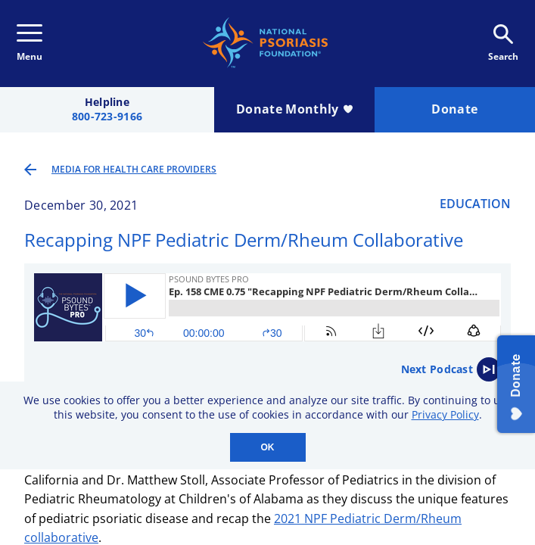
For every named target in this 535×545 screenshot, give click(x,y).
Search (503, 43)
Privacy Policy (445, 414)
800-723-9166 (107, 117)
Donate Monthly (294, 109)
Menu (29, 43)
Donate (454, 109)
